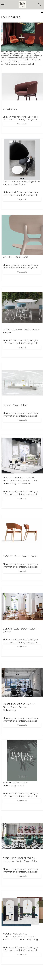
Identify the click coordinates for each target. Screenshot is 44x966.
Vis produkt (22, 124)
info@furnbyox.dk (11, 64)
